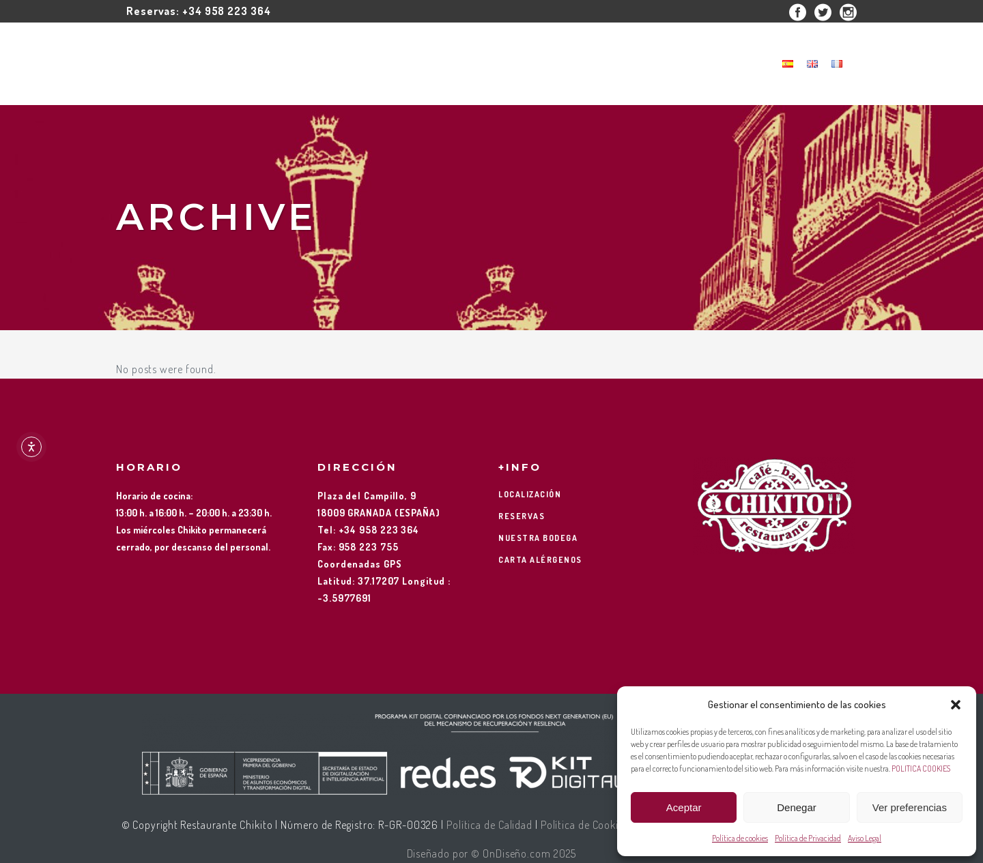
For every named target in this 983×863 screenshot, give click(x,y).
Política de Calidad (489, 825)
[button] (956, 705)
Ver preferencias (909, 807)
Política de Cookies (585, 825)
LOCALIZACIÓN (529, 494)
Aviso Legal (864, 838)
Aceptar (684, 807)
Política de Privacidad (808, 838)
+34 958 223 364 (226, 11)
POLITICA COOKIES (921, 768)
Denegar (796, 807)
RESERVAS (521, 516)
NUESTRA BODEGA (538, 538)
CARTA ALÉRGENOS (540, 560)
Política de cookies (740, 838)
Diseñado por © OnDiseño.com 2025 (492, 853)
